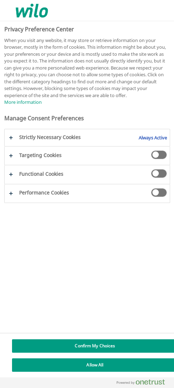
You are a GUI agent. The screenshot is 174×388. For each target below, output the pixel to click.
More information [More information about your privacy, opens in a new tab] (23, 102)
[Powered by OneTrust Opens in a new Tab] (143, 383)
